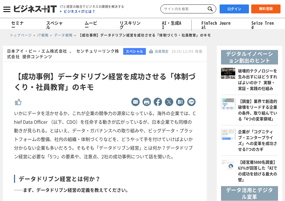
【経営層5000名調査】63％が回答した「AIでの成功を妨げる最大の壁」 (257, 170)
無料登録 (266, 8)
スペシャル (54, 25)
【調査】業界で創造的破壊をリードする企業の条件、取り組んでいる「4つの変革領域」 (257, 109)
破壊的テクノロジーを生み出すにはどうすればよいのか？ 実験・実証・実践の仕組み (257, 79)
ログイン (234, 8)
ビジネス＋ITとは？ (79, 11)
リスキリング (130, 25)
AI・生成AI (171, 25)
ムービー (91, 25)
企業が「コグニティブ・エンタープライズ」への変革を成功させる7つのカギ (257, 140)
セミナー (17, 25)
